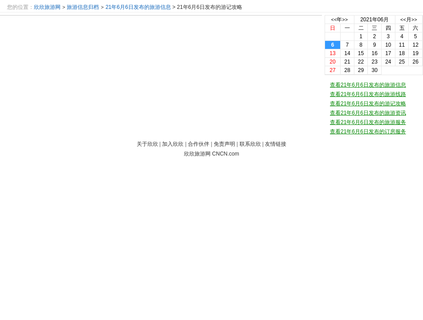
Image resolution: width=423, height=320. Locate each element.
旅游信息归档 (83, 7)
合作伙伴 (198, 144)
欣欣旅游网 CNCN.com (211, 154)
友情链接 (275, 144)
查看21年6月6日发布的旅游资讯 (368, 113)
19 (415, 53)
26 (415, 62)
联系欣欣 (250, 144)
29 (361, 70)
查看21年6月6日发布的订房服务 (368, 131)
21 (347, 62)
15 (361, 53)
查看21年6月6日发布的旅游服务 (368, 122)
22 (361, 62)
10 (388, 45)
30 (375, 70)
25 (402, 62)
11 (402, 45)
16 (375, 53)
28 (347, 70)
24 (388, 62)
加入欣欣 (172, 144)
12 (415, 45)
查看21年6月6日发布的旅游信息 (368, 85)
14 (347, 53)
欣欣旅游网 (47, 7)
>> (345, 19)
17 (388, 53)
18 (402, 53)
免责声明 (224, 144)
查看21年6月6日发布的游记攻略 (368, 103)
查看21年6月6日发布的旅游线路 (368, 94)
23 (375, 62)
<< (334, 19)
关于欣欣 (147, 144)
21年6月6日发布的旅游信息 (138, 7)
